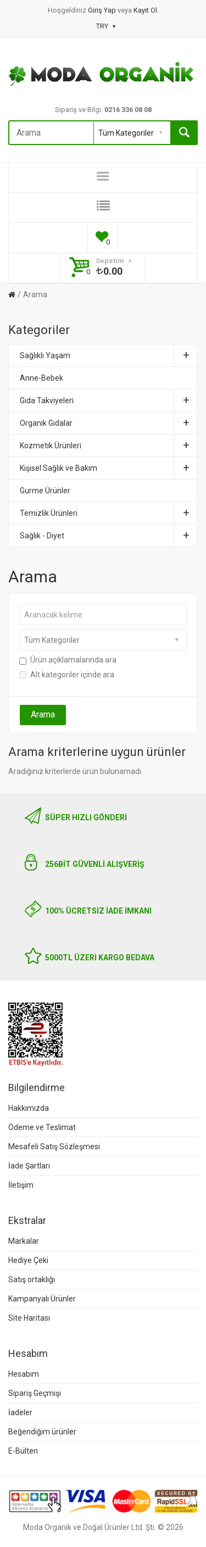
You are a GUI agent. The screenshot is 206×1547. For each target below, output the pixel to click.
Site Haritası (29, 1318)
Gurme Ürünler (45, 490)
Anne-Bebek (41, 378)
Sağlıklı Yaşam (109, 355)
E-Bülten (23, 1450)
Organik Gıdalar (109, 423)
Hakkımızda (28, 1108)
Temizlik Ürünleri (109, 513)
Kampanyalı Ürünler (42, 1298)
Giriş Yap (103, 10)
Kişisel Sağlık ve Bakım (109, 468)
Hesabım (23, 1374)
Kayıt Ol (145, 10)
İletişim (21, 1185)
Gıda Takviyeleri (109, 400)
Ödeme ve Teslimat (42, 1127)
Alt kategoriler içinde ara (66, 674)
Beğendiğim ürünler (42, 1431)
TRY (105, 26)
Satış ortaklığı (31, 1279)
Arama (35, 294)
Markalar (23, 1241)
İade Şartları (29, 1165)
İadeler (20, 1412)
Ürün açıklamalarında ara (67, 659)
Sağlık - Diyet (109, 535)
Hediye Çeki (28, 1260)
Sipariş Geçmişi (34, 1393)
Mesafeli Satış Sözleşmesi (54, 1146)
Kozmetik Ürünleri (109, 445)
